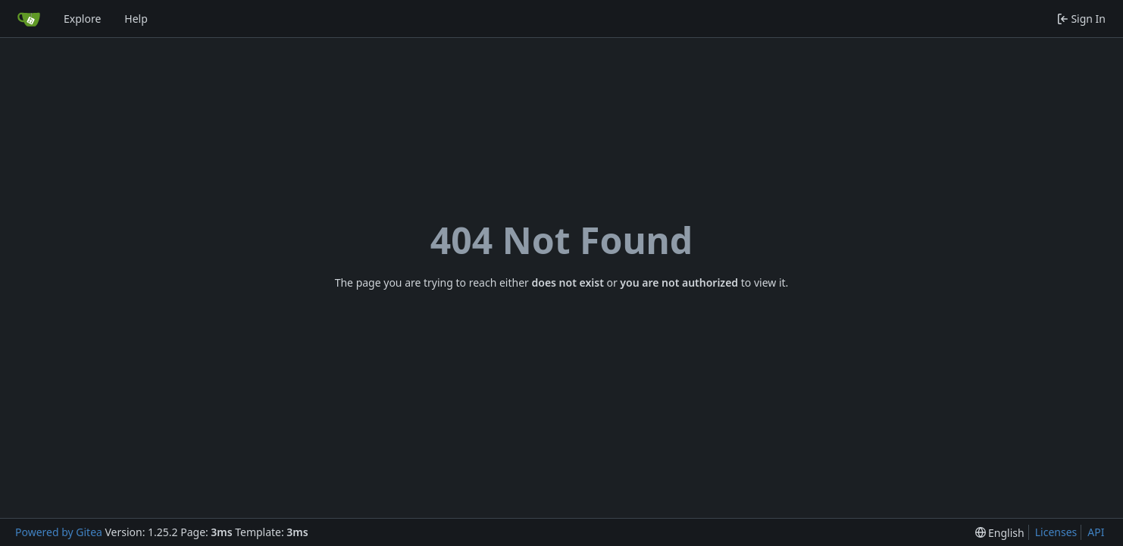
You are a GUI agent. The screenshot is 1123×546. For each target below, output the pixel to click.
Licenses (1056, 532)
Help (136, 18)
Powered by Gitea (58, 532)
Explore (82, 18)
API (1095, 532)
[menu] (999, 533)
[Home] (29, 19)
